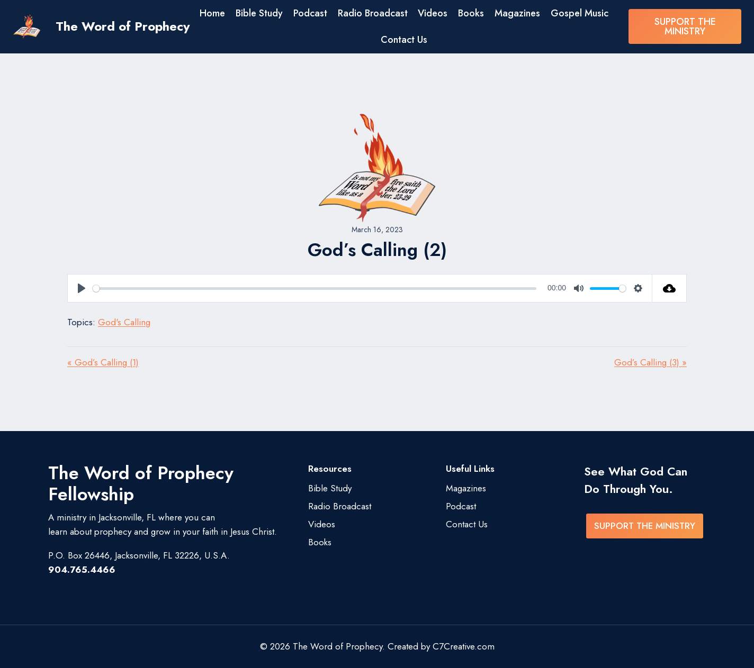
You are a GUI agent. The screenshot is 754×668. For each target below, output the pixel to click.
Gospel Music (579, 13)
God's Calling (124, 322)
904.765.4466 (81, 569)
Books (471, 13)
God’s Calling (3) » (650, 362)
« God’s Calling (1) (103, 362)
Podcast (310, 13)
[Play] (81, 288)
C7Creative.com (464, 646)
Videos (432, 13)
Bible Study (259, 13)
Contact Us (404, 40)
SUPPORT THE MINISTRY (685, 26)
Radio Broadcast (373, 13)
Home (212, 13)
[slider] (314, 288)
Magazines (517, 13)
